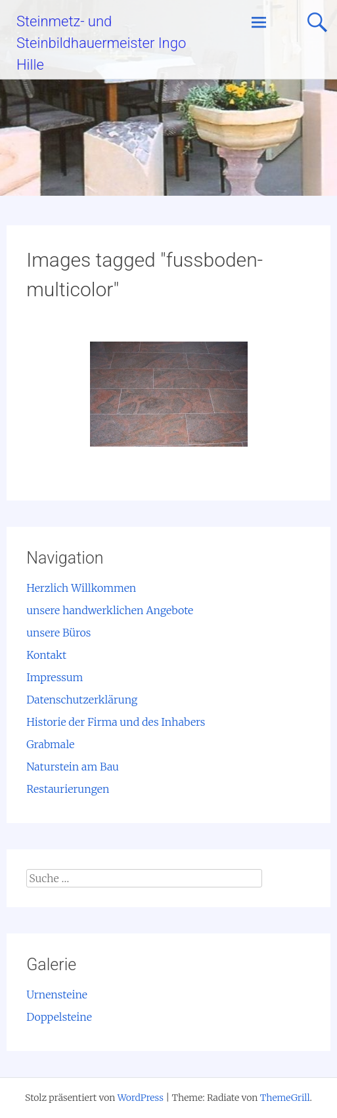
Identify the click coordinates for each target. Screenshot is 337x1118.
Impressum (54, 677)
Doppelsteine (59, 1016)
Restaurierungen (67, 788)
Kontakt (46, 654)
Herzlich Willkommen (81, 587)
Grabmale (50, 744)
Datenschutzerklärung (81, 699)
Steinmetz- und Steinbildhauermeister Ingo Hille (101, 43)
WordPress (141, 1098)
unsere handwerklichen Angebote (109, 610)
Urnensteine (56, 994)
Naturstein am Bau (72, 766)
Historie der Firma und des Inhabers (115, 721)
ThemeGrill (285, 1098)
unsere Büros (58, 632)
